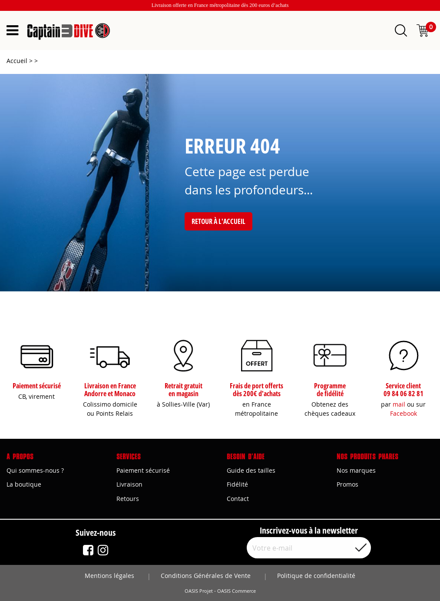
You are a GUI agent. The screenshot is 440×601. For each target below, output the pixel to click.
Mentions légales (109, 575)
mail (399, 404)
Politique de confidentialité (316, 575)
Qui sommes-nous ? (35, 470)
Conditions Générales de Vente (206, 575)
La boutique (24, 484)
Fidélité (237, 484)
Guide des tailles (251, 470)
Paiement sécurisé (143, 470)
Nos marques (356, 470)
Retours (127, 498)
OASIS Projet (199, 591)
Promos (347, 484)
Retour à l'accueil (218, 221)
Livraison (129, 484)
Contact (238, 498)
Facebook (403, 413)
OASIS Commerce (236, 591)
